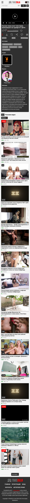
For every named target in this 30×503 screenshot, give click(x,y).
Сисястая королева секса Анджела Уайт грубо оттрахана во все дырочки (15, 203)
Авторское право (19, 487)
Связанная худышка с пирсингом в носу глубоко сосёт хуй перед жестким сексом (13, 159)
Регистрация (16, 484)
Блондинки (5, 47)
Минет (20, 47)
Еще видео (15, 474)
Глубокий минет (13, 47)
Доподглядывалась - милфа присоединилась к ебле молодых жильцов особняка (15, 225)
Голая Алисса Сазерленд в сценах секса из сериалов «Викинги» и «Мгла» (14, 444)
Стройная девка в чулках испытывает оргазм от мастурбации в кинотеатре (14, 422)
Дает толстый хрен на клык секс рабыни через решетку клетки (13, 335)
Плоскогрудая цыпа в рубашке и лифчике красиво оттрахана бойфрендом (13, 291)
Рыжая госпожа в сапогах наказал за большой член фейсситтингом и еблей (15, 137)
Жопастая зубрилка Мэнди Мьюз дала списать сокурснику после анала (12, 379)
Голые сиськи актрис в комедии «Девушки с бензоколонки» (14, 357)
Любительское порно (7, 44)
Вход (23, 484)
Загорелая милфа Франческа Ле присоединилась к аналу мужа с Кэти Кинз (13, 313)
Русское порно (17, 44)
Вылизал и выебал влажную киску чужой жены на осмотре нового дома (13, 466)
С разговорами (6, 49)
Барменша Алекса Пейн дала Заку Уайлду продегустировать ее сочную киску (13, 401)
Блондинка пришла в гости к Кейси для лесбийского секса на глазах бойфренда (13, 269)
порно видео (16, 490)
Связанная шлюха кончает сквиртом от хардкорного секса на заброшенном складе (14, 247)
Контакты (8, 487)
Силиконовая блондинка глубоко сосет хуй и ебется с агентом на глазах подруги (14, 181)
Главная (7, 484)
